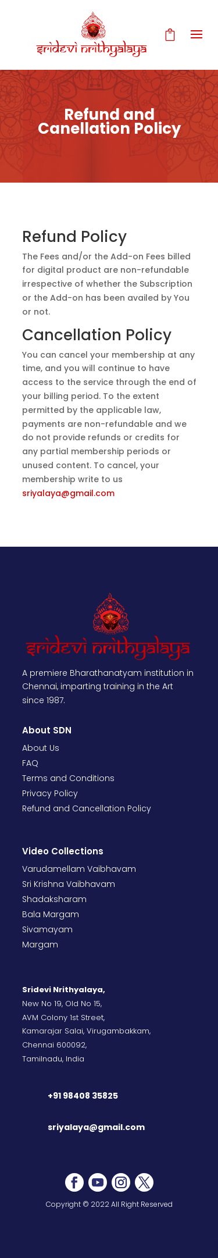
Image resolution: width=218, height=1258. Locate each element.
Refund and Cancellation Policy (86, 808)
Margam (40, 944)
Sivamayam (47, 929)
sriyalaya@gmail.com (68, 493)
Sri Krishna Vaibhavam (68, 884)
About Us (40, 748)
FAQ (30, 763)
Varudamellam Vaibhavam (79, 869)
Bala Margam (50, 914)
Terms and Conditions (68, 778)
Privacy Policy (50, 793)
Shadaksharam (54, 899)
